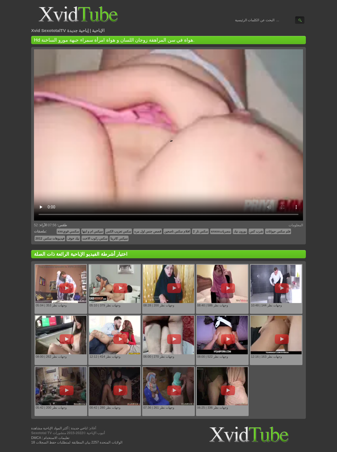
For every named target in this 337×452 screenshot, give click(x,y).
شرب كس (256, 231)
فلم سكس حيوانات (278, 231)
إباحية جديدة (78, 30)
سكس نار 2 (200, 231)
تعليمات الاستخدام (56, 438)
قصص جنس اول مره (147, 231)
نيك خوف (73, 238)
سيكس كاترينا (119, 238)
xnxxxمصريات (221, 231)
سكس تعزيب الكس (118, 231)
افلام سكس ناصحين (177, 231)
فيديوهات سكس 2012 (49, 238)
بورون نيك (240, 231)
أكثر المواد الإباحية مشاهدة (49, 428)
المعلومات (296, 225)
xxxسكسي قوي (68, 231)
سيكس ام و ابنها (92, 231)
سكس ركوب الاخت (94, 238)
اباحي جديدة (79, 428)
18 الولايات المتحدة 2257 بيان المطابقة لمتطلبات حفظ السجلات (76, 442)
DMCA (36, 438)
